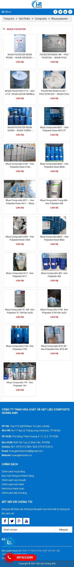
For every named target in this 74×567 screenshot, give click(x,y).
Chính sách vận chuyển (14, 480)
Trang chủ (8, 18)
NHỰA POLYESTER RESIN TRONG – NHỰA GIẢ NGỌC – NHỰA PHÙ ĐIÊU (20, 57)
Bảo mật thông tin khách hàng (18, 475)
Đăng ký (63, 529)
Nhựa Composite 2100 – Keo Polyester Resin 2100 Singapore (20, 167)
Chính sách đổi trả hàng (14, 493)
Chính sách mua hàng (13, 471)
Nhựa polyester (59, 18)
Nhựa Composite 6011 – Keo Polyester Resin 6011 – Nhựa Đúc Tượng (20, 203)
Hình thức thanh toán (13, 488)
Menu (8, 11)
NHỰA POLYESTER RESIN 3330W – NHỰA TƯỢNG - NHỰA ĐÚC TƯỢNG (20, 130)
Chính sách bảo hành (13, 484)
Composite (41, 18)
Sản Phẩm (24, 18)
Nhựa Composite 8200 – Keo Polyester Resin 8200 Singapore (54, 167)
